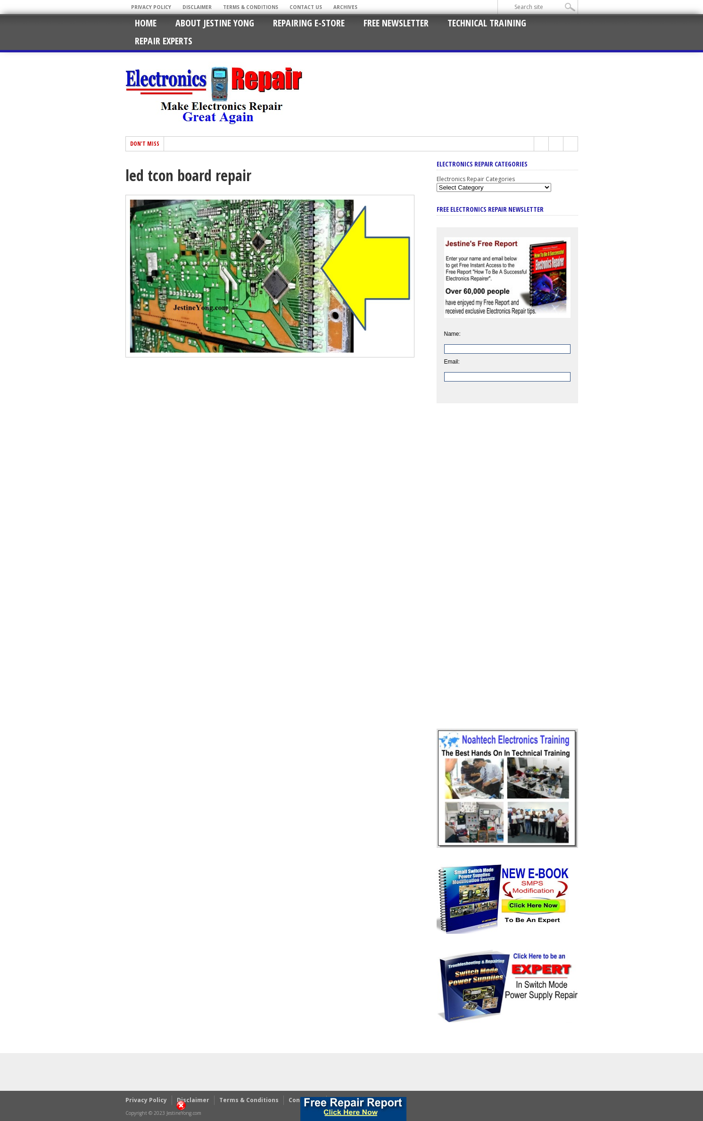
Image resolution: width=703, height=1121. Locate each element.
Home (146, 23)
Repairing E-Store (309, 23)
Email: (452, 361)
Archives (345, 7)
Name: (452, 334)
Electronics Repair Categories (476, 179)
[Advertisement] (507, 573)
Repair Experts (163, 40)
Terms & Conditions (250, 7)
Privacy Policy (151, 7)
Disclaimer (197, 7)
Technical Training (486, 23)
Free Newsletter (396, 23)
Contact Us (305, 7)
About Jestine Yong (214, 23)
